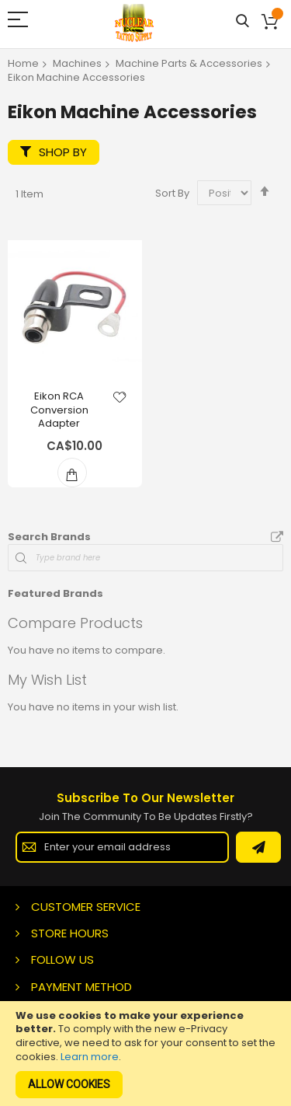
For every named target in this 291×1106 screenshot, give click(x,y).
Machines (77, 63)
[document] (145, 1053)
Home (23, 63)
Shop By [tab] (63, 152)
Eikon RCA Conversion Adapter (59, 410)
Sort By (172, 193)
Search (242, 21)
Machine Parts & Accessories (189, 63)
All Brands (277, 538)
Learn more (90, 1056)
